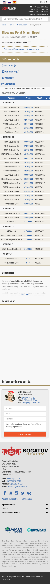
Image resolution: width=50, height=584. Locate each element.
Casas (5, 509)
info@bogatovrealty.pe (39, 14)
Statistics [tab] (8, 83)
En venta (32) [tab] (10, 59)
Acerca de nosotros (10, 499)
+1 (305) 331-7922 (41, 7)
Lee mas (25, 294)
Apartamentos (8, 505)
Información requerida (14, 49)
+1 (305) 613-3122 (41, 9)
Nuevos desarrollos (11, 513)
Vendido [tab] (7, 77)
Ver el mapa (33, 49)
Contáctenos (27, 499)
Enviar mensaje (25, 434)
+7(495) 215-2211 (41, 12)
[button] (47, 504)
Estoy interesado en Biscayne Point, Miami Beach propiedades (25, 427)
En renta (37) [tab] (10, 65)
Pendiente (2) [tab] (10, 71)
